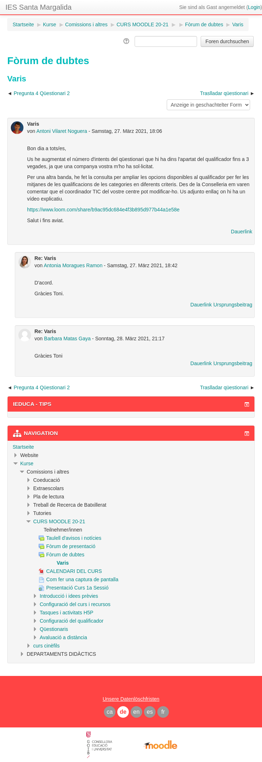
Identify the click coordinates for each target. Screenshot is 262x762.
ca (110, 712)
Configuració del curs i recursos (75, 604)
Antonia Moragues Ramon (73, 265)
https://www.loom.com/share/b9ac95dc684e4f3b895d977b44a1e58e (103, 209)
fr (163, 712)
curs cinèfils (46, 646)
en (136, 712)
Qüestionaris (54, 629)
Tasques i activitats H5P (66, 612)
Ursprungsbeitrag (233, 305)
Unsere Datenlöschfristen (130, 699)
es (150, 712)
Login (254, 7)
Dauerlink (241, 231)
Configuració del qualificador (72, 621)
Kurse (27, 463)
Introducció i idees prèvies (69, 596)
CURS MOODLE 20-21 (59, 521)
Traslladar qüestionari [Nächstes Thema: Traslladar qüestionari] (224, 93)
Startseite (23, 447)
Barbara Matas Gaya (67, 338)
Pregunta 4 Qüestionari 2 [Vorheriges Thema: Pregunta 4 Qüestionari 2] (42, 93)
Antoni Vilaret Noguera (61, 131)
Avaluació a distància (63, 637)
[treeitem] (131, 447)
